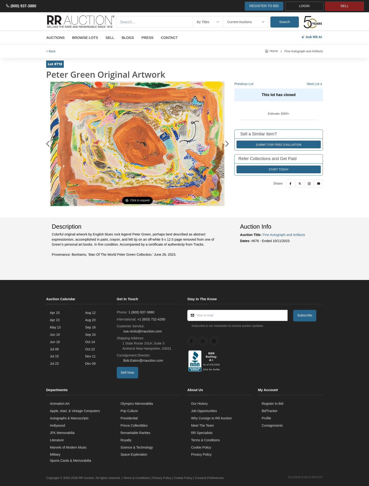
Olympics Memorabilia (136, 403)
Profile (266, 418)
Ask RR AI (311, 37)
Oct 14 (90, 342)
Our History (199, 403)
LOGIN (304, 6)
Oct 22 (90, 349)
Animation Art (59, 403)
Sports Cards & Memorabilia (70, 460)
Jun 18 (55, 342)
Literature (57, 440)
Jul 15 (54, 356)
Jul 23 (54, 363)
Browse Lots (85, 38)
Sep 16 (90, 327)
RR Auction (86, 478)
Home (274, 51)
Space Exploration (133, 454)
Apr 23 (55, 320)
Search (284, 22)
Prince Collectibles (134, 425)
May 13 (55, 327)
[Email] (318, 183)
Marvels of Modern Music (68, 447)
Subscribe (304, 315)
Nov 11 (90, 356)
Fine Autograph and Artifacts (304, 51)
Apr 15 (55, 313)
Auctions (55, 38)
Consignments (272, 425)
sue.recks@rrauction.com (142, 331)
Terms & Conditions (205, 440)
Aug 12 (90, 313)
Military (55, 454)
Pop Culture (129, 411)
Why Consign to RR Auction (211, 418)
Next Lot (313, 84)
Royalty (126, 440)
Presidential (129, 418)
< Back (51, 51)
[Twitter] (300, 183)
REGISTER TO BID (264, 6)
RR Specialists (202, 433)
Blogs (128, 38)
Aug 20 (90, 320)
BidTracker (269, 411)
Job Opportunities (204, 411)
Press (147, 38)
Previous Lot (243, 84)
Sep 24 (90, 334)
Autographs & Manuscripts (69, 418)
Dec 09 (90, 363)
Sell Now (127, 372)
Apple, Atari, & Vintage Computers (75, 411)
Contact (169, 38)
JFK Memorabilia (62, 433)
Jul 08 (54, 349)
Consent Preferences (209, 478)
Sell (110, 38)
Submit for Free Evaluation (279, 144)
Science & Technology (136, 447)
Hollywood (57, 425)
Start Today (279, 169)
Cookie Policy (201, 447)
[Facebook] (290, 183)
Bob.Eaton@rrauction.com (142, 360)
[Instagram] (309, 183)
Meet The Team (202, 425)
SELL (344, 6)
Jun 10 (55, 334)
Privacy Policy (201, 454)
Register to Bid (272, 403)
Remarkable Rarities (135, 433)
